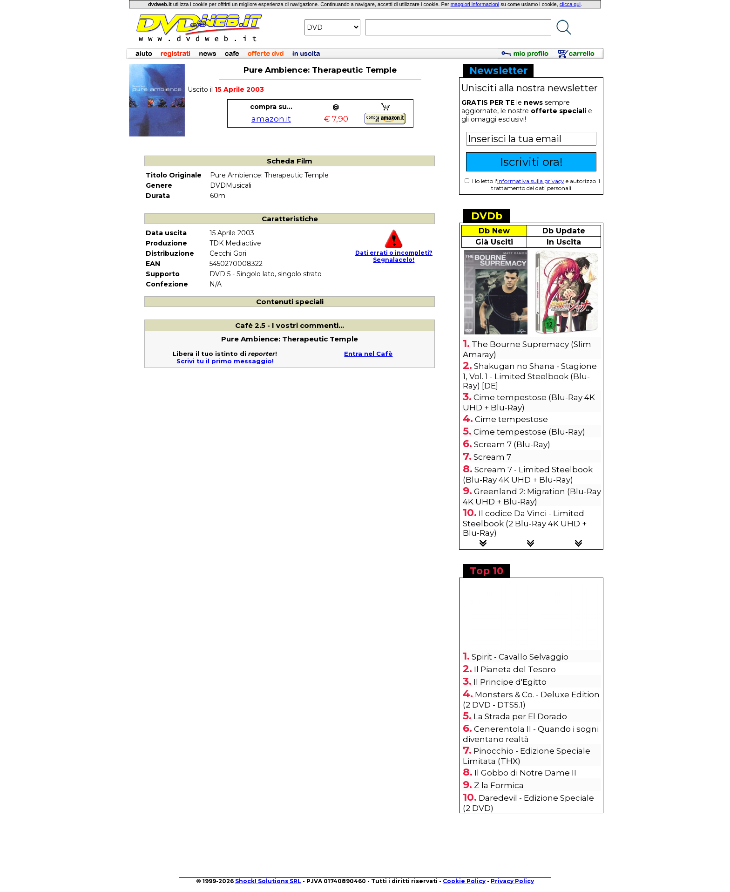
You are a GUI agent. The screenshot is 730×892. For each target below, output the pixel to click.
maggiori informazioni (475, 4)
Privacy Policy (512, 881)
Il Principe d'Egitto (510, 682)
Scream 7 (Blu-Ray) (512, 444)
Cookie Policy (464, 881)
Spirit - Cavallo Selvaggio (520, 656)
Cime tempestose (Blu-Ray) (529, 431)
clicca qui (570, 4)
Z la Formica (499, 785)
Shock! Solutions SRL (268, 881)
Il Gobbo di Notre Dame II (525, 772)
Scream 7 (492, 457)
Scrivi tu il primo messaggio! (225, 361)
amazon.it (271, 118)
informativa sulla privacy (530, 180)
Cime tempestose (511, 419)
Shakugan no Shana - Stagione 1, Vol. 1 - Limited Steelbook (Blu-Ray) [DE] (530, 375)
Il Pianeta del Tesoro (515, 669)
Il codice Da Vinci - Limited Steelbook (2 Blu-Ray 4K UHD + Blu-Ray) (525, 523)
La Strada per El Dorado (520, 716)
